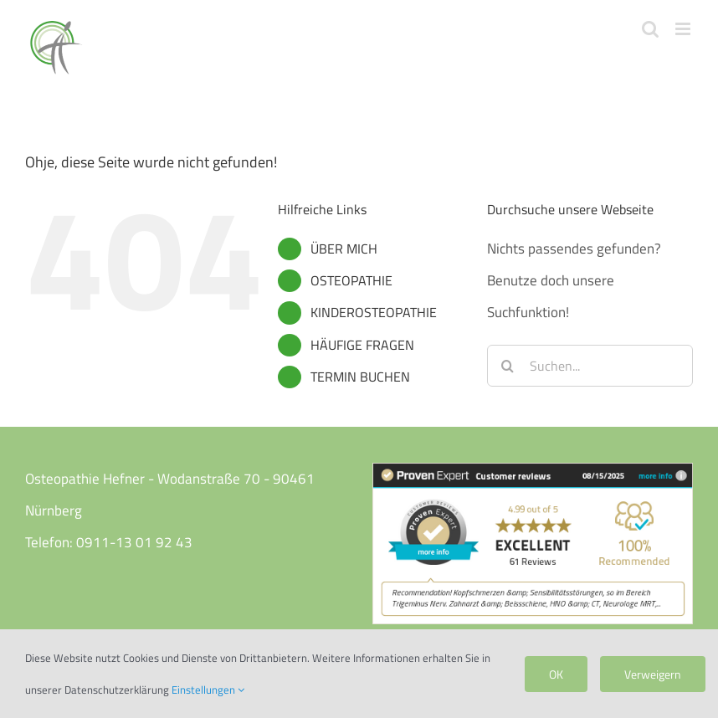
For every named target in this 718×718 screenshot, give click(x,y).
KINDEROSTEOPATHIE (373, 312)
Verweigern (652, 674)
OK (556, 674)
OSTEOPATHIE (351, 280)
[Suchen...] (590, 366)
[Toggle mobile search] (650, 29)
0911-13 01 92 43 (134, 542)
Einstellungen (208, 689)
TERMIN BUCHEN (360, 377)
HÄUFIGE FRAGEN (362, 345)
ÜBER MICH (343, 248)
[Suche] (508, 366)
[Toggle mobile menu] (684, 29)
